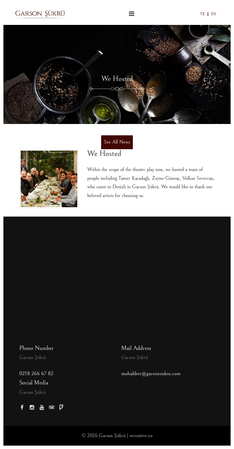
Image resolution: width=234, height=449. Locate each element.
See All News (117, 142)
